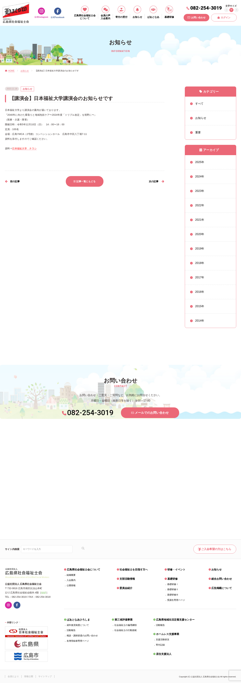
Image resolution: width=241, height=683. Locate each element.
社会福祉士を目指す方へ (134, 569)
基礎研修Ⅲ (172, 594)
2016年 (199, 291)
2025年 (199, 162)
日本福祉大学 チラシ (24, 148)
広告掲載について (221, 588)
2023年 (199, 190)
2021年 (199, 219)
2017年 (199, 277)
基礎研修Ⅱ (172, 589)
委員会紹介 (126, 588)
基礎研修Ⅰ (172, 584)
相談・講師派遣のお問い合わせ (82, 635)
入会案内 (71, 580)
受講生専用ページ (176, 600)
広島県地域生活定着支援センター (175, 619)
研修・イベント (176, 569)
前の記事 (15, 181)
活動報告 (71, 630)
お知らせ (216, 569)
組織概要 (71, 575)
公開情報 (71, 585)
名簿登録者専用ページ (78, 641)
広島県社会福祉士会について (83, 569)
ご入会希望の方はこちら (214, 549)
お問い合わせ (197, 17)
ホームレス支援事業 (167, 634)
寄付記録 (160, 645)
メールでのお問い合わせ (150, 412)
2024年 (199, 176)
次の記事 (153, 181)
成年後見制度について (78, 625)
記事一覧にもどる (84, 181)
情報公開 (28, 676)
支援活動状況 (162, 639)
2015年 (199, 306)
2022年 (199, 205)
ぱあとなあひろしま (78, 619)
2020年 (199, 234)
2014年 (199, 320)
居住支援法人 (163, 653)
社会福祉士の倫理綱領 (125, 625)
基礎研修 (172, 578)
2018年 (199, 263)
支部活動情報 (127, 578)
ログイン (224, 17)
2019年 (199, 248)
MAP (43, 592)
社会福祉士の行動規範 (125, 630)
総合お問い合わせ (221, 578)
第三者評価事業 (124, 619)
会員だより (13, 676)
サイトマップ (45, 676)
